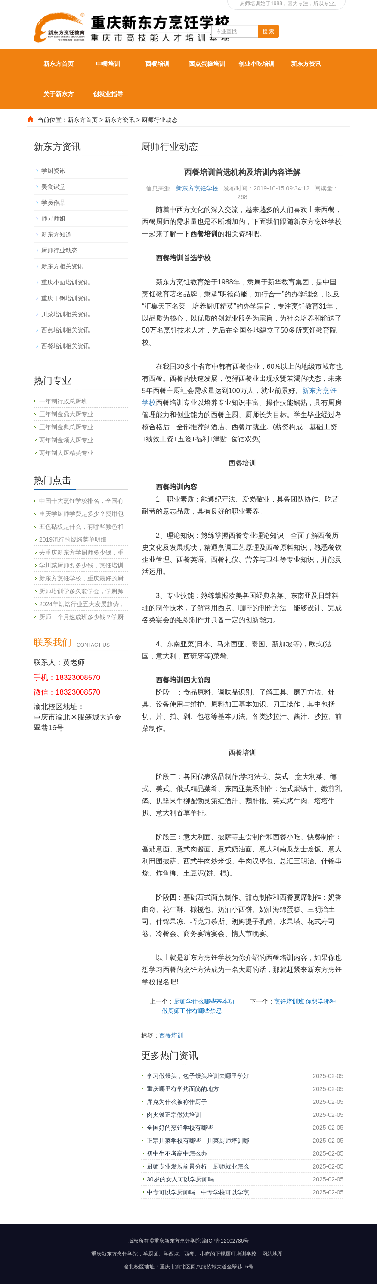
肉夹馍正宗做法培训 (174, 1114)
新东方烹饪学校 (197, 188)
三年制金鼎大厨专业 (66, 414)
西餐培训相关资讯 (65, 346)
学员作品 (53, 202)
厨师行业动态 (160, 119)
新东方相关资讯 (62, 266)
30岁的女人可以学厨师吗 (180, 1179)
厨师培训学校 (241, 1254)
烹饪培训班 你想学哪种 (305, 1001)
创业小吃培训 (256, 63)
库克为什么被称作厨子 (177, 1101)
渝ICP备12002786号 (225, 1241)
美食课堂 (53, 186)
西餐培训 (157, 63)
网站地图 (272, 1254)
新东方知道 (56, 234)
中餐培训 (108, 63)
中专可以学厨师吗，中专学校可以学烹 (198, 1192)
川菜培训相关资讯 (65, 314)
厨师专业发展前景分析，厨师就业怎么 (198, 1166)
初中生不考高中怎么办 (177, 1153)
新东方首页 (58, 63)
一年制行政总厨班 (63, 401)
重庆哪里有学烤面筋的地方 (183, 1088)
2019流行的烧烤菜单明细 (73, 539)
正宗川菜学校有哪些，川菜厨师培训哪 (198, 1140)
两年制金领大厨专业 (66, 439)
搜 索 (268, 31)
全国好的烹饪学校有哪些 (180, 1127)
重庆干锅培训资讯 (65, 298)
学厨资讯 (53, 170)
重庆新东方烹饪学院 (114, 1254)
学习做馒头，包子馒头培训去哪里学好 (198, 1075)
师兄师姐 (53, 218)
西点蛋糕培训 (207, 63)
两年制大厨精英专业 (66, 452)
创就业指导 (108, 93)
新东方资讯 (306, 63)
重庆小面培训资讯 (65, 282)
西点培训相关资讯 (65, 330)
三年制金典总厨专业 (66, 427)
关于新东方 (58, 93)
